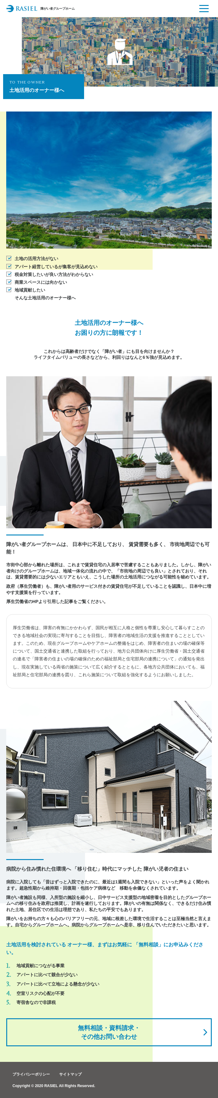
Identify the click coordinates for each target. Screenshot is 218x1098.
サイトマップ (70, 1074)
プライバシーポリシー (31, 1074)
